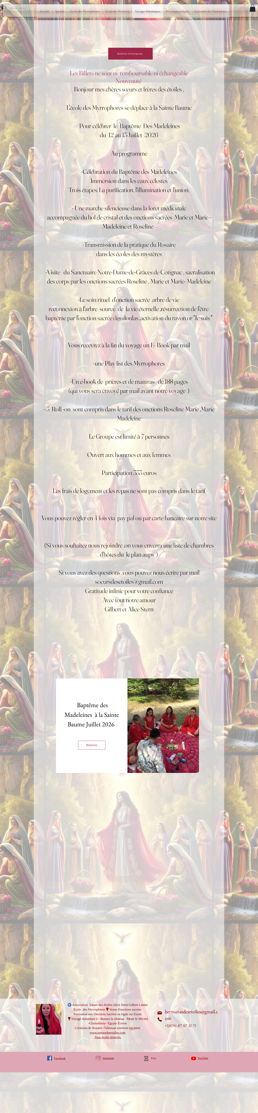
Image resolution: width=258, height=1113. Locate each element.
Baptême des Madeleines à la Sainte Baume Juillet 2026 (92, 714)
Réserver (91, 745)
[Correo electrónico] (159, 1012)
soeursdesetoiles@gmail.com (129, 581)
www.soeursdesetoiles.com (108, 1032)
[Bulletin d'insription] (130, 54)
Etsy (153, 1058)
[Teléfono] (159, 1019)
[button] (252, 8)
